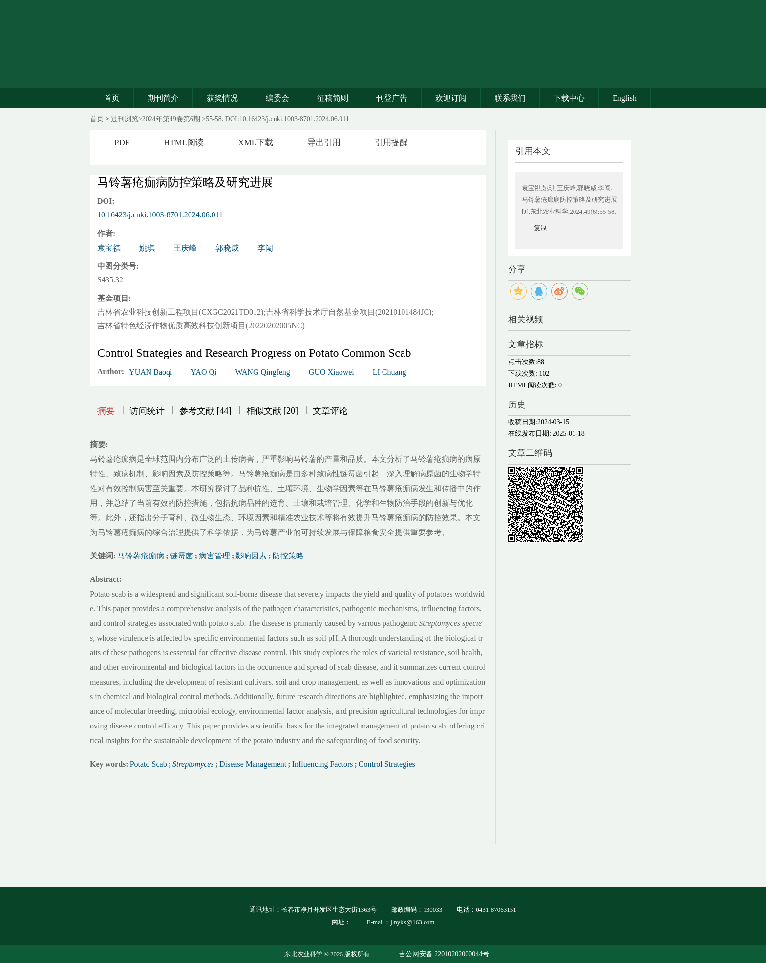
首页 (112, 98)
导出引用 (323, 142)
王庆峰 (185, 248)
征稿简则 (332, 98)
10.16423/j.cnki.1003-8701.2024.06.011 (160, 215)
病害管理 (214, 556)
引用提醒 (391, 142)
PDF (121, 142)
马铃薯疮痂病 (140, 556)
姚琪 (147, 248)
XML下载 (255, 142)
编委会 (277, 98)
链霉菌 (181, 556)
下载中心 (569, 98)
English (625, 98)
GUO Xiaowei (331, 372)
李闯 (265, 248)
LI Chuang (389, 372)
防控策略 (288, 556)
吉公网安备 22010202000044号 (444, 954)
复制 (541, 228)
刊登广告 (391, 98)
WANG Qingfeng (262, 372)
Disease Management (252, 764)
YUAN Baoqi (150, 372)
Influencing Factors (322, 764)
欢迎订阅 (451, 98)
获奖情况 (222, 98)
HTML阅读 (184, 142)
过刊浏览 (124, 119)
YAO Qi (204, 372)
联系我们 (510, 98)
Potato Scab (148, 764)
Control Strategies (387, 764)
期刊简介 (163, 98)
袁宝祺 (109, 248)
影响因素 (251, 556)
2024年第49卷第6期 (171, 119)
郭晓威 (227, 248)
